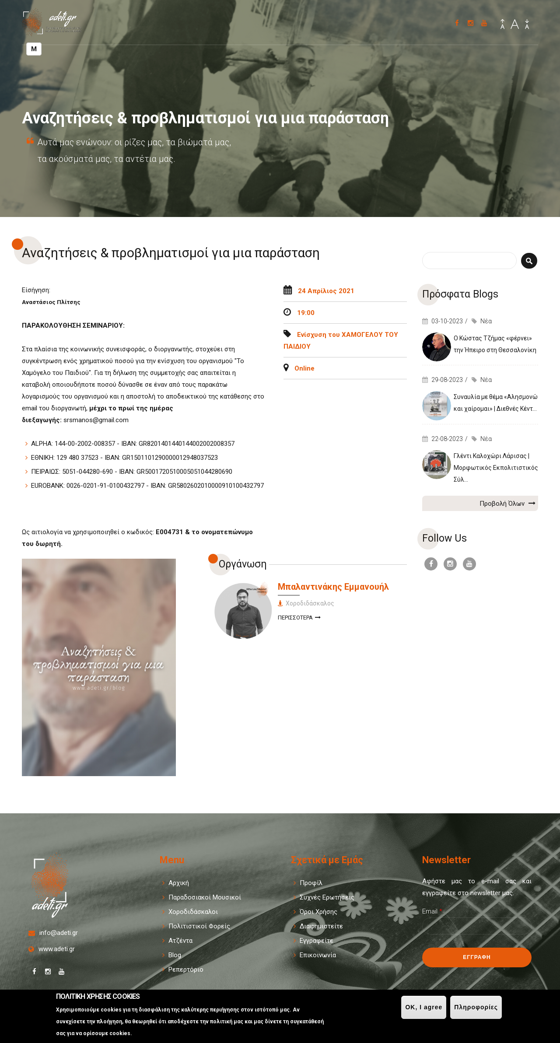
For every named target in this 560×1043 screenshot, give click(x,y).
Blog (174, 955)
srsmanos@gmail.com (96, 420)
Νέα (486, 321)
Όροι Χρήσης (318, 912)
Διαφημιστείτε (321, 926)
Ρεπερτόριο (185, 969)
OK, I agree (423, 1007)
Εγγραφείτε (316, 941)
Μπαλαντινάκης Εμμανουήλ (333, 587)
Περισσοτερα (299, 618)
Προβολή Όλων (508, 503)
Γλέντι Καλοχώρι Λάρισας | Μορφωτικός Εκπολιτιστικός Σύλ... (496, 467)
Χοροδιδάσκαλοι (193, 912)
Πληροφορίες (476, 1007)
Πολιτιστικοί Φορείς (199, 926)
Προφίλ (311, 883)
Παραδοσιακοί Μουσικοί (204, 897)
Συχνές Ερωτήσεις (327, 897)
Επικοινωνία (318, 955)
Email (432, 911)
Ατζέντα (180, 941)
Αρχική (178, 883)
